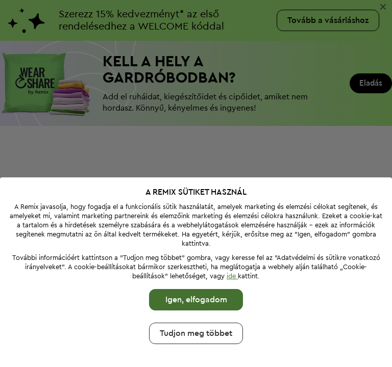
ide (232, 276)
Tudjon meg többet (196, 333)
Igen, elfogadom (196, 300)
